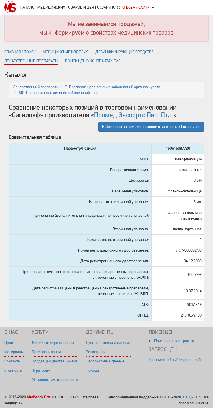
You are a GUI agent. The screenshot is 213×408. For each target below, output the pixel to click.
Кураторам (41, 370)
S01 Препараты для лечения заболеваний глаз (58, 92)
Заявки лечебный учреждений (175, 359)
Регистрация (97, 351)
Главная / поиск (20, 52)
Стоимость (13, 370)
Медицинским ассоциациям (55, 379)
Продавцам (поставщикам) (54, 361)
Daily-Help (192, 397)
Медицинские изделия (65, 52)
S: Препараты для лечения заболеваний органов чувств (112, 87)
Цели (8, 342)
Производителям (46, 351)
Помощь (92, 370)
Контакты (12, 361)
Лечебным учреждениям (53, 342)
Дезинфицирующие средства (124, 52)
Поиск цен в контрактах (174, 340)
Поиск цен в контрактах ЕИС (92, 61)
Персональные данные (105, 361)
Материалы (14, 351)
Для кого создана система (108, 342)
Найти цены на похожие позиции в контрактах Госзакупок (151, 126)
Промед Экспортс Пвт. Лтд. (133, 115)
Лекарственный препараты (36, 87)
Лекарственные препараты (31, 61)
